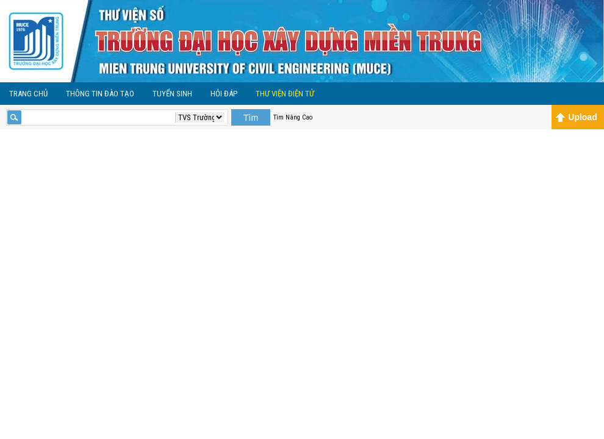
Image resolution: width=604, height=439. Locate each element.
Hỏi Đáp (223, 93)
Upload (576, 117)
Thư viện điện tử (285, 93)
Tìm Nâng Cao (292, 117)
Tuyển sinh (172, 93)
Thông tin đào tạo (100, 93)
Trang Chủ (28, 93)
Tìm (250, 118)
